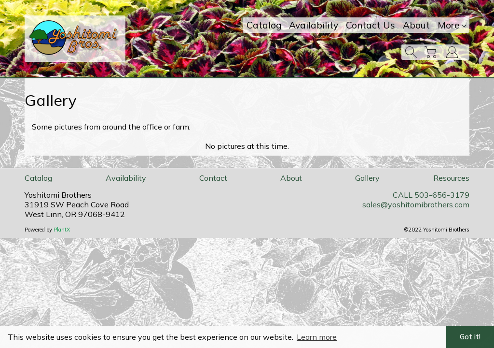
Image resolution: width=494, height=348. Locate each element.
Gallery (367, 178)
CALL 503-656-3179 (431, 195)
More (452, 25)
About (416, 25)
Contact (213, 178)
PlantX (62, 229)
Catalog (264, 25)
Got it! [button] (470, 337)
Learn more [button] (317, 337)
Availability (313, 25)
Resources (451, 178)
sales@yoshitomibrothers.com (415, 204)
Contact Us (370, 25)
